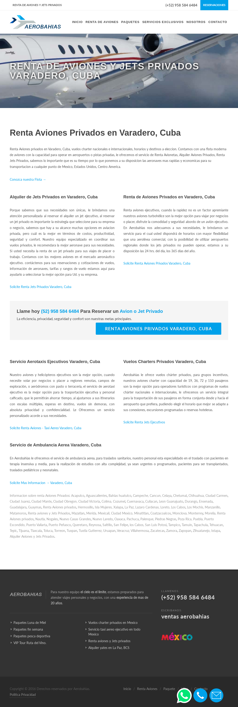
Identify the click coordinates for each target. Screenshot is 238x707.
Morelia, (210, 513)
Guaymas (34, 507)
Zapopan (185, 531)
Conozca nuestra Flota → (28, 179)
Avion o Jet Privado (141, 311)
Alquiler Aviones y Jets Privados (32, 536)
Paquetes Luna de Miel (29, 623)
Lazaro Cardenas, (147, 507)
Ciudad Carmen (216, 496)
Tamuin (187, 525)
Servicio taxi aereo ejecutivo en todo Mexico (114, 631)
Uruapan (109, 531)
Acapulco (77, 496)
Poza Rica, (185, 519)
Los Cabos (178, 507)
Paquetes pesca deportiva (31, 636)
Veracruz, (123, 531)
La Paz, (129, 507)
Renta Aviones (147, 689)
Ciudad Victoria (89, 501)
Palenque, (147, 519)
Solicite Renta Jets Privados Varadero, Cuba (40, 287)
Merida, (91, 513)
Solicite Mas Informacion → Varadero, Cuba (41, 483)
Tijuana (24, 531)
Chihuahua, (196, 496)
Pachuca (133, 519)
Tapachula (201, 525)
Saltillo (107, 525)
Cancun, (155, 496)
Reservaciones (214, 5)
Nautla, (40, 519)
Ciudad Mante (41, 501)
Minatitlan (141, 513)
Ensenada (206, 501)
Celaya (167, 496)
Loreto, (165, 507)
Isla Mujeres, (103, 507)
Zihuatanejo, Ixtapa (206, 531)
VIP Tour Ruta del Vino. (29, 643)
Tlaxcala (36, 531)
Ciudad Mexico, (122, 513)
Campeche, (141, 496)
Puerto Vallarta (36, 525)
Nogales (52, 519)
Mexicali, (104, 513)
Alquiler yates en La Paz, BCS (108, 648)
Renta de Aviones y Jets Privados (37, 5)
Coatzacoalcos (160, 513)
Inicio (127, 689)
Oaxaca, (120, 519)
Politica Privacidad (23, 695)
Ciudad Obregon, (65, 501)
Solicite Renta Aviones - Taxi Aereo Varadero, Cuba (45, 428)
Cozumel (119, 501)
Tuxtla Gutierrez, (90, 531)
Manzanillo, (213, 507)
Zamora (171, 531)
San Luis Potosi (156, 525)
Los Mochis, (195, 507)
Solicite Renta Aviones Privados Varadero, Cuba (156, 263)
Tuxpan (72, 531)
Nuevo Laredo (103, 519)
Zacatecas (157, 531)
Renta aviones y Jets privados (109, 641)
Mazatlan (78, 513)
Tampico (174, 525)
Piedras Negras (165, 519)
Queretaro (80, 525)
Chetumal (180, 496)
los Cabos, (137, 525)
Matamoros (18, 513)
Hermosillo (85, 507)
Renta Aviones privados (59, 507)
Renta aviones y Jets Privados (49, 513)
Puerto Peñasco (60, 525)
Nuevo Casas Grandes (75, 519)
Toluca (48, 531)
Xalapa (118, 507)
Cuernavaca (135, 501)
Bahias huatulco (120, 496)
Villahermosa (140, 531)
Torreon (59, 531)
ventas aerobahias (185, 616)
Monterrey (195, 513)
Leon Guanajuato (171, 501)
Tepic (13, 531)
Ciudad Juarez (20, 501)
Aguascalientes (96, 496)
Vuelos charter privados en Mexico (113, 623)
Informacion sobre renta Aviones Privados (39, 496)
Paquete (169, 689)
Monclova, (179, 513)
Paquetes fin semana (28, 629)
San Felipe (121, 525)
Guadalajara (18, 507)
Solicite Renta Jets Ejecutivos (144, 422)
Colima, (107, 501)
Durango (191, 501)
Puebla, (198, 519)
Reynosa (95, 525)
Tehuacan (216, 525)
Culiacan (151, 501)
